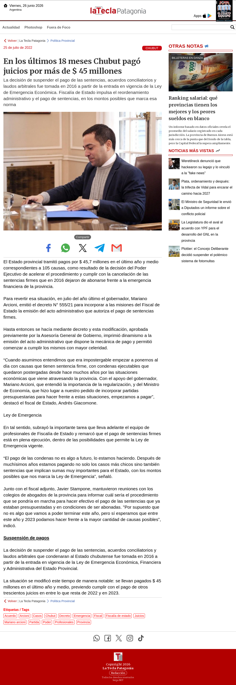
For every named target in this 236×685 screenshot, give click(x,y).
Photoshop (33, 27)
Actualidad (11, 27)
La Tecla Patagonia (32, 40)
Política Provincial (63, 40)
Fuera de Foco (58, 27)
